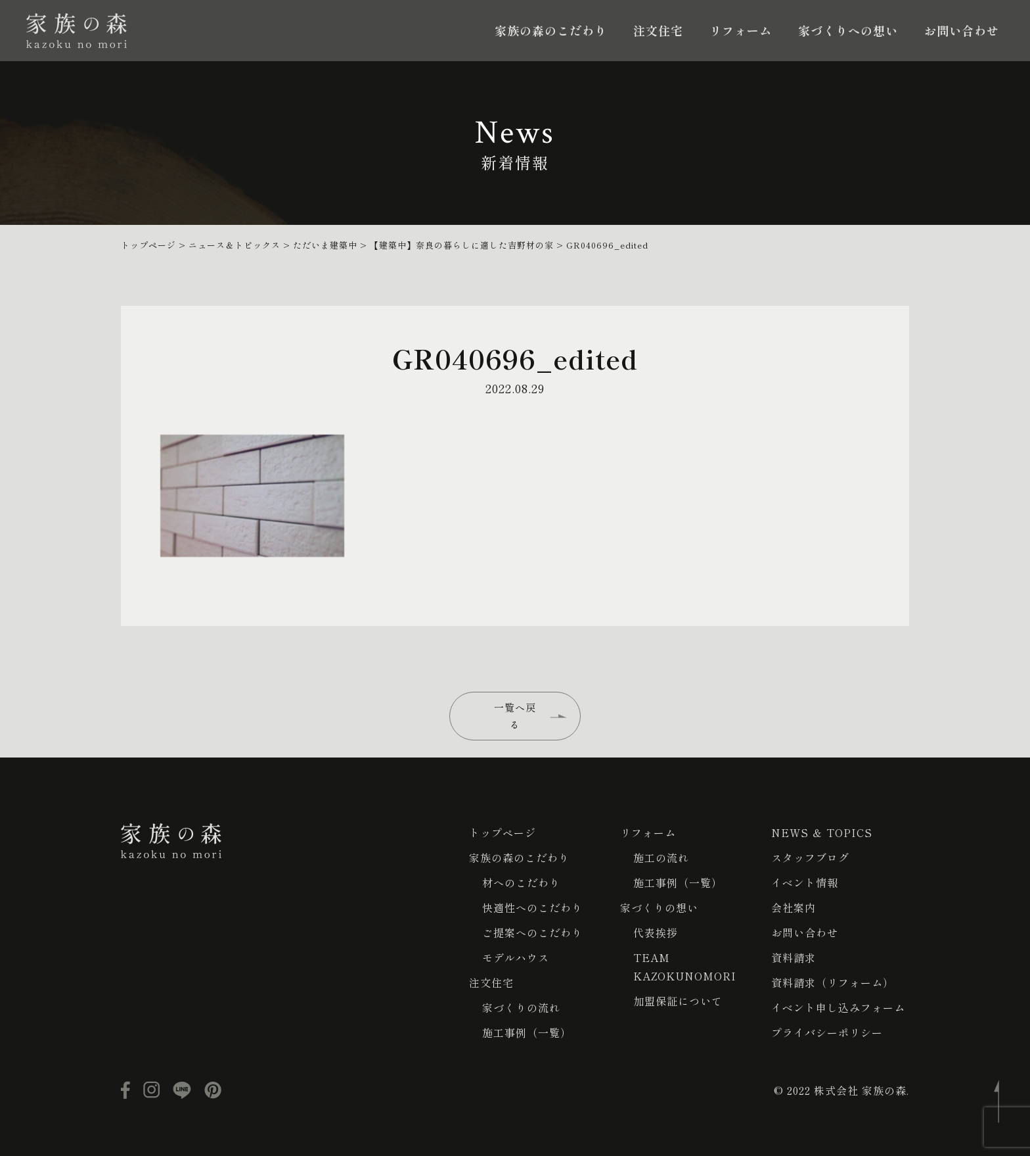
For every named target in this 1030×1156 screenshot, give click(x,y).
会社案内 (793, 907)
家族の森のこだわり (551, 30)
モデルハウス (515, 957)
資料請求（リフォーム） (832, 982)
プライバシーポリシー (827, 1032)
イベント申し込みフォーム (838, 1007)
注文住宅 (658, 30)
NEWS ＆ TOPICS (821, 832)
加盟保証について (678, 1001)
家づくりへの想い (848, 30)
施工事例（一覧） (526, 1032)
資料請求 (793, 957)
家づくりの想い (659, 907)
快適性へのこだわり (532, 907)
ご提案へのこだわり (532, 932)
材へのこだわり (521, 882)
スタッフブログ (810, 857)
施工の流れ (661, 857)
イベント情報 (804, 882)
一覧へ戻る (515, 715)
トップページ (502, 832)
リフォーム (740, 30)
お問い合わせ (961, 30)
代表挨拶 (655, 932)
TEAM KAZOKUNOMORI (684, 967)
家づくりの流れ (521, 1007)
